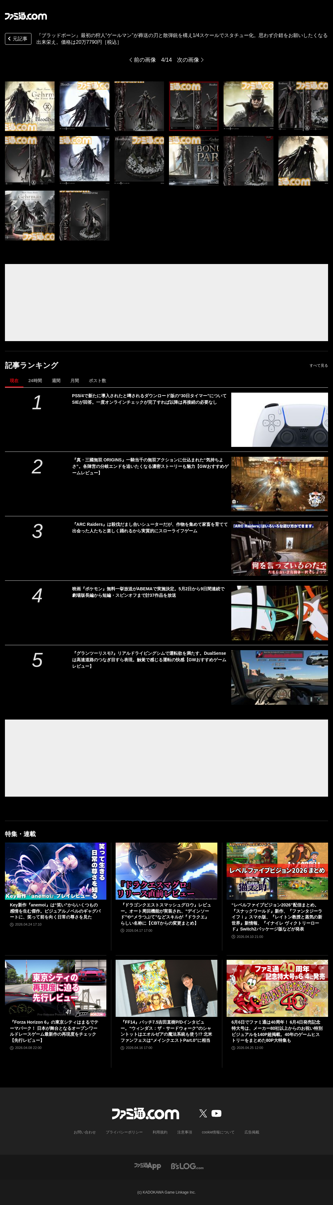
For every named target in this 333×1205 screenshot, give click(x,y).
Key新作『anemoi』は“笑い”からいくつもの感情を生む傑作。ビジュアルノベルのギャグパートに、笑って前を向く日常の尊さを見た (55, 910)
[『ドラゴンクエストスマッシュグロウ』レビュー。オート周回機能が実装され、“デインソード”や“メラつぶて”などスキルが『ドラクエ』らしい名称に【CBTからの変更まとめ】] (166, 871)
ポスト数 (97, 380)
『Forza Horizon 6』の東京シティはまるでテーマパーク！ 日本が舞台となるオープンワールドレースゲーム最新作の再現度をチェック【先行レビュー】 (54, 1031)
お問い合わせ (85, 1132)
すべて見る (319, 365)
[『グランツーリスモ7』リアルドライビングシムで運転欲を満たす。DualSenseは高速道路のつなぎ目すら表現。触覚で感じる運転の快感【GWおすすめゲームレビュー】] (279, 677)
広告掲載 (252, 1132)
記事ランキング (31, 365)
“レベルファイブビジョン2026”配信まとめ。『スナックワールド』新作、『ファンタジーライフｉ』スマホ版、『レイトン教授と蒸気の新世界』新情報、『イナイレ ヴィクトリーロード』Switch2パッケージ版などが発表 (277, 916)
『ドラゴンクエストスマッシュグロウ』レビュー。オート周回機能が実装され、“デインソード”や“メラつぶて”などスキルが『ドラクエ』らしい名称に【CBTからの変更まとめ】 (166, 914)
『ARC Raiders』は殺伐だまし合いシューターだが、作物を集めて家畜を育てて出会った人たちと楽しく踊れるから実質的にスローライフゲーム (150, 527)
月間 (74, 380)
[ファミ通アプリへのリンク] (147, 1165)
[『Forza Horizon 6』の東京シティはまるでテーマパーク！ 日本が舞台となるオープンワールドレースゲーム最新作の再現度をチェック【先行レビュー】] (55, 988)
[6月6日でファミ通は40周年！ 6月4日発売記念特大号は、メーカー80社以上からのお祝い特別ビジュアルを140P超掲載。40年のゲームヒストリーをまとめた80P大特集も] (277, 988)
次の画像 (188, 60)
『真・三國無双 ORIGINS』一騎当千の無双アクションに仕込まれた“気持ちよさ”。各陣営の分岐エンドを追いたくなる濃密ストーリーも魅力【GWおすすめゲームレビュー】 (150, 466)
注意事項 (184, 1132)
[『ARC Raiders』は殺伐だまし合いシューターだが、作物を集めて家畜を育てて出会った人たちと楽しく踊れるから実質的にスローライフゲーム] (279, 548)
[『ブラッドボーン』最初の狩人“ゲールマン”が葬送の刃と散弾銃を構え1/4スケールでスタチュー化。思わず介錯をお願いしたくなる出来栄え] (30, 106)
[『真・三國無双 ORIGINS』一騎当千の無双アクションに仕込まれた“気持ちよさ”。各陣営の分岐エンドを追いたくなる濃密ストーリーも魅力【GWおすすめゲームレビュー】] (279, 484)
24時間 (35, 380)
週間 (56, 380)
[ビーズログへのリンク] (187, 1165)
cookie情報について (218, 1132)
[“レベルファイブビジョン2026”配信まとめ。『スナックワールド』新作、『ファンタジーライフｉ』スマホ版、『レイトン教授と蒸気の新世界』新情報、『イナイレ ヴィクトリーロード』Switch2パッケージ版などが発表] (277, 871)
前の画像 (145, 60)
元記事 (16, 39)
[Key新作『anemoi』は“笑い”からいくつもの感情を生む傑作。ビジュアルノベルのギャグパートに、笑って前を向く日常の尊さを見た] (55, 871)
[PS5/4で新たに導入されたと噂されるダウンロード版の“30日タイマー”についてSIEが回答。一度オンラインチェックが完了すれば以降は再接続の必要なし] (279, 420)
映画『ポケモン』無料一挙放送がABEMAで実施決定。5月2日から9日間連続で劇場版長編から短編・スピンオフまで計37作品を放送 (148, 592)
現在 (14, 380)
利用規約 (160, 1132)
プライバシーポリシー (124, 1132)
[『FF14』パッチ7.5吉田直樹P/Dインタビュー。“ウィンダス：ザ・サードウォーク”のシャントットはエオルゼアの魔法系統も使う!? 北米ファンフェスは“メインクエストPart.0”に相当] (166, 988)
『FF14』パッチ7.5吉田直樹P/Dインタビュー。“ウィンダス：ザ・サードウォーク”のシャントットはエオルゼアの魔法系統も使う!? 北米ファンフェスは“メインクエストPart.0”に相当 (166, 1031)
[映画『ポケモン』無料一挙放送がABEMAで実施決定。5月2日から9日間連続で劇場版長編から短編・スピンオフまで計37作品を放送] (279, 613)
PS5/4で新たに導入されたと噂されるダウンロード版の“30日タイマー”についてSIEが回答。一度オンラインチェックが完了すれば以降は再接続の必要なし (149, 399)
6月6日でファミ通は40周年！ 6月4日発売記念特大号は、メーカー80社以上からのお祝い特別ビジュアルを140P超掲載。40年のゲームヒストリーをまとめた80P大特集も (277, 1031)
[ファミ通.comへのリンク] (26, 16)
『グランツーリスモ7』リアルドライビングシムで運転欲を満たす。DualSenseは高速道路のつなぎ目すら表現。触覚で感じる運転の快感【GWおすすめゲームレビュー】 (149, 660)
